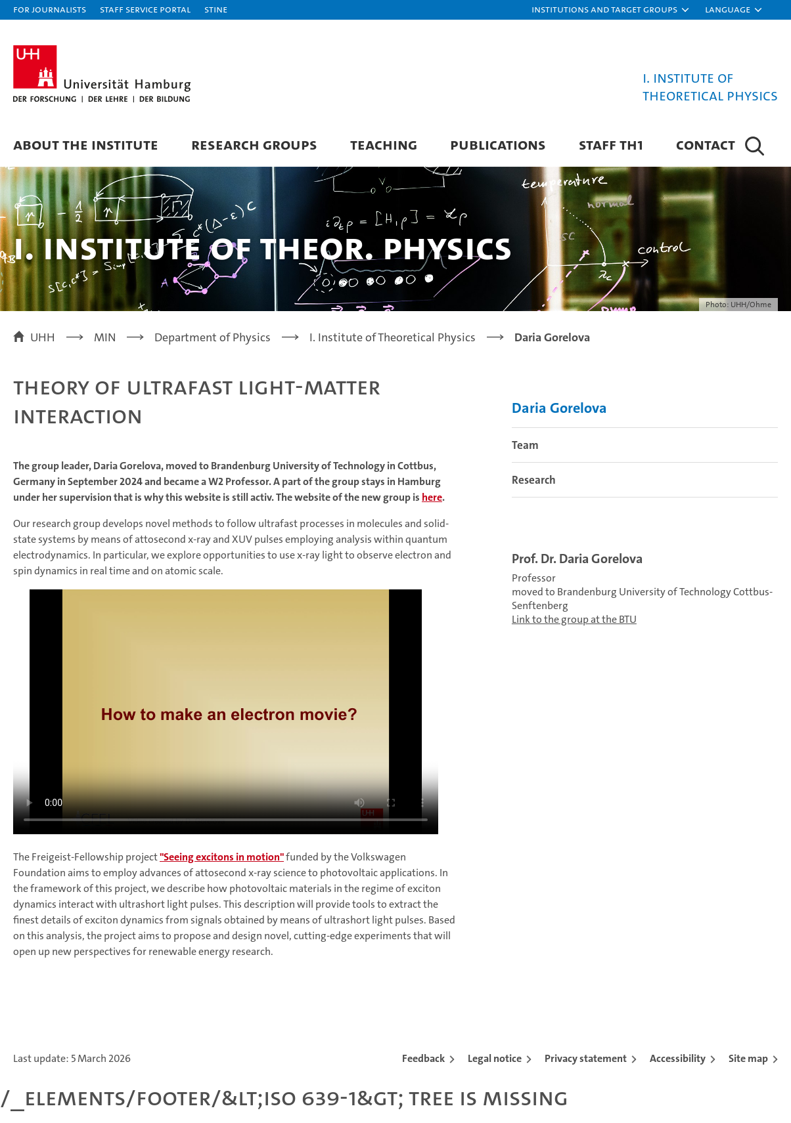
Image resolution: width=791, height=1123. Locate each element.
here (432, 497)
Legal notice (495, 1058)
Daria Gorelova (559, 407)
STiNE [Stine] (215, 9)
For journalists (49, 9)
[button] (610, 10)
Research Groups (254, 144)
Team (525, 445)
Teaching (383, 144)
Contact (705, 144)
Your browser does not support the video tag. (225, 711)
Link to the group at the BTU (574, 619)
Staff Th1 (611, 144)
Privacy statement (586, 1058)
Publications (498, 144)
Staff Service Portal (145, 9)
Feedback (423, 1058)
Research (534, 480)
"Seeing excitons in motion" (222, 857)
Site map (748, 1058)
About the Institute (85, 144)
